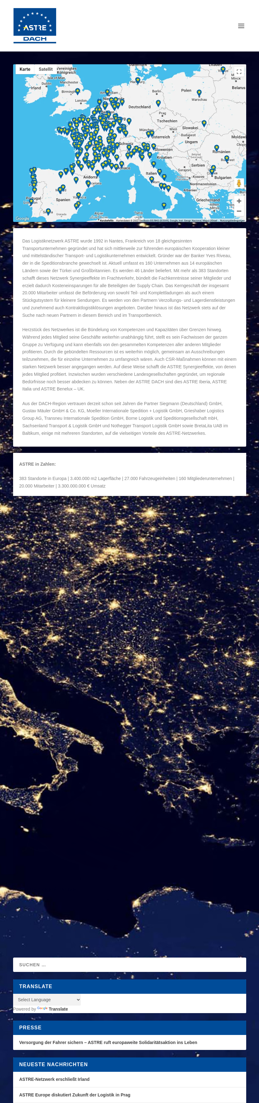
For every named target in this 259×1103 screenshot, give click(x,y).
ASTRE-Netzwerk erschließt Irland (54, 870)
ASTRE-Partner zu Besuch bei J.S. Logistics (65, 917)
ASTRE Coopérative (47, 680)
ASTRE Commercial (167, 581)
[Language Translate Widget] (47, 791)
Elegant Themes (57, 944)
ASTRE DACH (38, 528)
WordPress (118, 944)
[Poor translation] (26, 991)
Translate (52, 800)
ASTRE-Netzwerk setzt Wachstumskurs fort (64, 901)
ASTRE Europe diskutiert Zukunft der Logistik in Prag (74, 886)
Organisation (90, 528)
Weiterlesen (39, 581)
